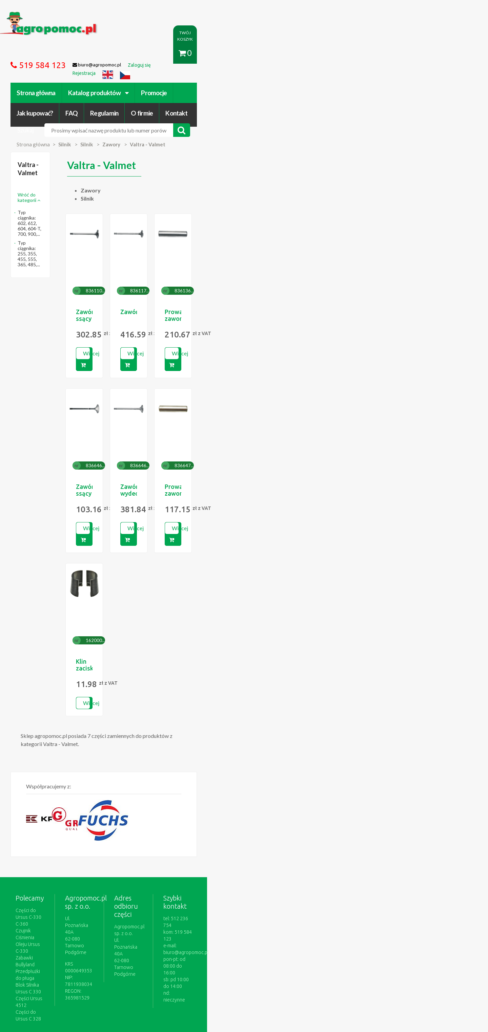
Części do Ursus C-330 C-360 (91, 829)
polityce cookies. (181, 902)
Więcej (193, 304)
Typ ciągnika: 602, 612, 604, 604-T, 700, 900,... (99, 152)
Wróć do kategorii (84, 137)
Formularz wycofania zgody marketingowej (106, 961)
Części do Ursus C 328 (84, 870)
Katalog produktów (144, 53)
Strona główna (81, 53)
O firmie (350, 53)
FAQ (280, 53)
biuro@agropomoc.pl (387, 843)
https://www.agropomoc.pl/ (74, 16)
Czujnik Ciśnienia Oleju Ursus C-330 (98, 836)
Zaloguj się (151, 954)
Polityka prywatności (228, 954)
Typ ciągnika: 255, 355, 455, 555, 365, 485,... (97, 166)
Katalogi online (273, 954)
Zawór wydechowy (287, 425)
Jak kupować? (243, 53)
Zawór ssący (186, 262)
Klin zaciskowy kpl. (195, 588)
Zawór (270, 262)
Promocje (199, 53)
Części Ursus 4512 (80, 863)
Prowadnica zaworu (380, 262)
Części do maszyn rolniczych (327, 954)
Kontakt (385, 53)
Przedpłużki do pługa (83, 850)
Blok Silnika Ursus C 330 (86, 857)
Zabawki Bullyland (79, 843)
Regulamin (313, 53)
